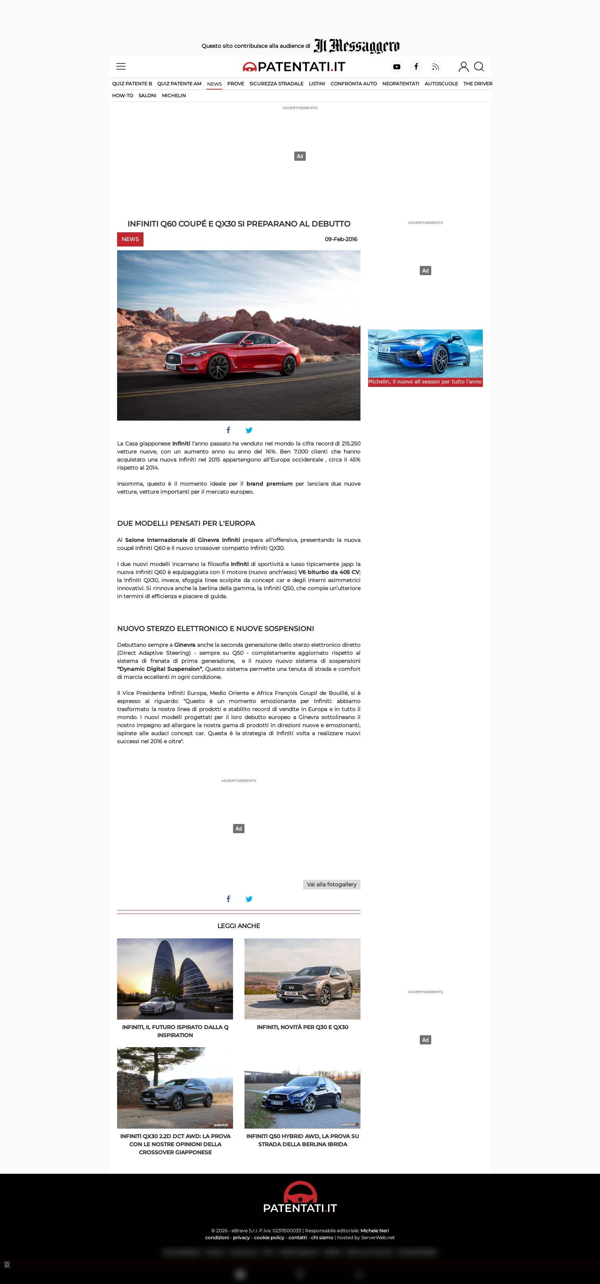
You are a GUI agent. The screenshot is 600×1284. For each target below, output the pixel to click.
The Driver (477, 83)
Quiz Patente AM (179, 83)
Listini (317, 83)
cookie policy (269, 1237)
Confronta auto (354, 83)
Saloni (148, 95)
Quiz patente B (132, 83)
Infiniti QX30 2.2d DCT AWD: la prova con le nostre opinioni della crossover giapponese (175, 1144)
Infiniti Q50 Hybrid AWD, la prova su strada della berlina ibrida (302, 1140)
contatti (298, 1237)
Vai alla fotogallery (332, 884)
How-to (122, 95)
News (214, 84)
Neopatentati (400, 83)
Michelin (174, 95)
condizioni (217, 1237)
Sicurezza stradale (276, 83)
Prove (235, 83)
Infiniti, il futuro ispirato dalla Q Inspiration (175, 1031)
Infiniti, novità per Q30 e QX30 (302, 1027)
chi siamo (322, 1237)
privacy (241, 1237)
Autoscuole (441, 83)
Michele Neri (374, 1230)
